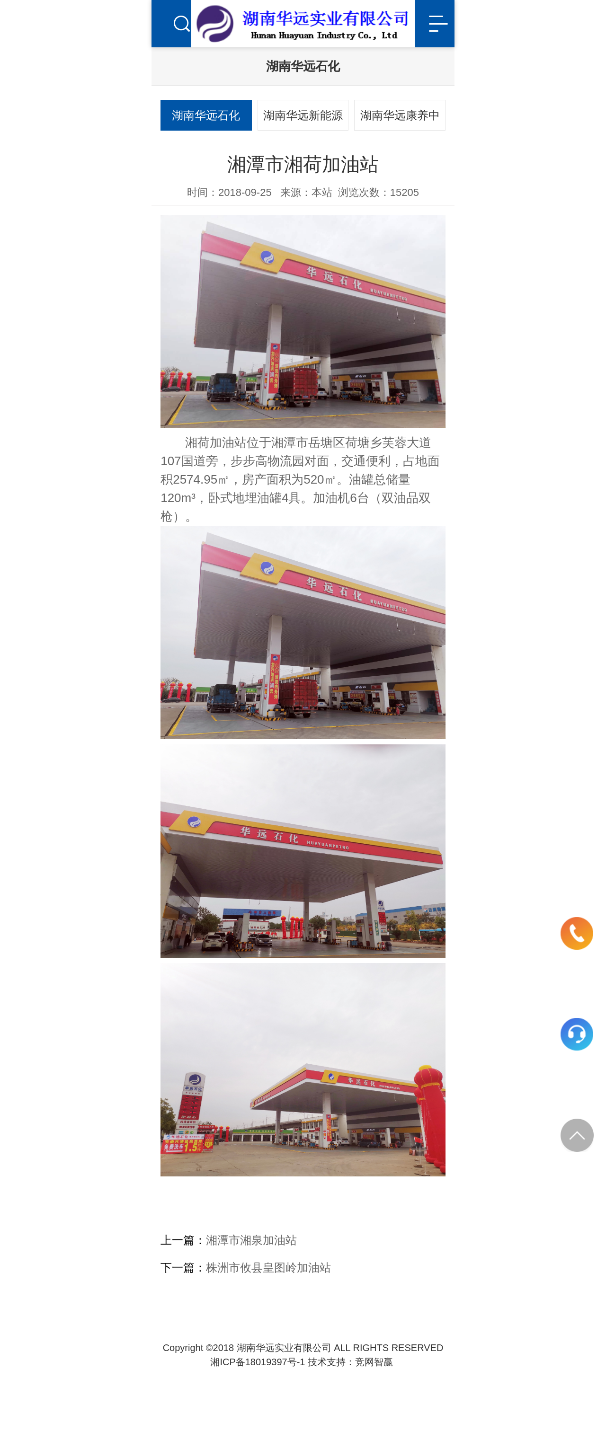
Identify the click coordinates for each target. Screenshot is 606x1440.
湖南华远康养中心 (400, 120)
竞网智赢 (374, 1362)
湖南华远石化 (206, 115)
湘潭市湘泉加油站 (251, 1240)
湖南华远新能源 (303, 115)
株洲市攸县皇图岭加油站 (268, 1267)
